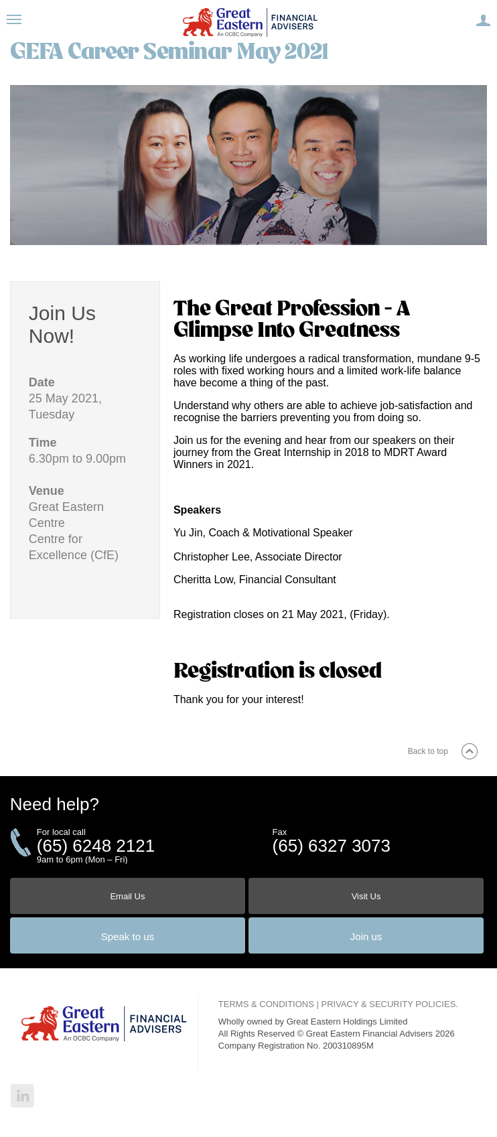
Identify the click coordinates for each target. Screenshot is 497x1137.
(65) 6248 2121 (96, 846)
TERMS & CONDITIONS (266, 1004)
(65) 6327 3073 (331, 846)
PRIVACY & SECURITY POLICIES (388, 1004)
